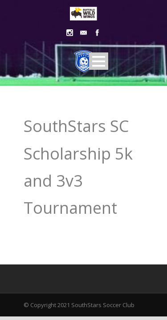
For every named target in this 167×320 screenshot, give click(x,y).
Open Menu (98, 61)
